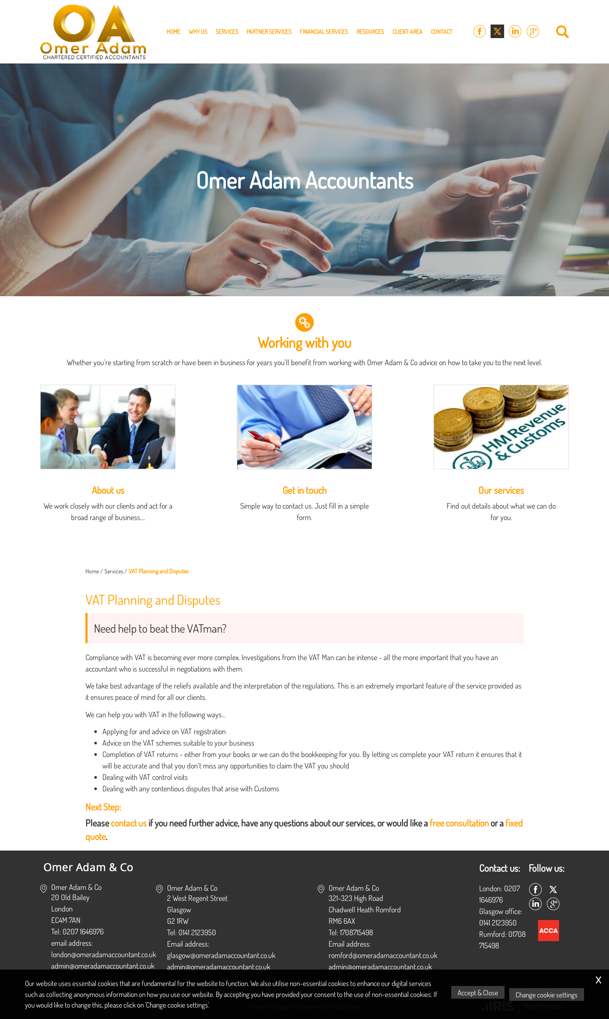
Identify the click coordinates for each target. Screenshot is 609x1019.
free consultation (459, 823)
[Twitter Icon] (497, 32)
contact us (129, 823)
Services (227, 31)
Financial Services (324, 31)
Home (173, 31)
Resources (370, 31)
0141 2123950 (498, 922)
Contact (442, 31)
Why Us (198, 31)
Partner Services (269, 31)
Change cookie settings (549, 994)
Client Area (407, 31)
